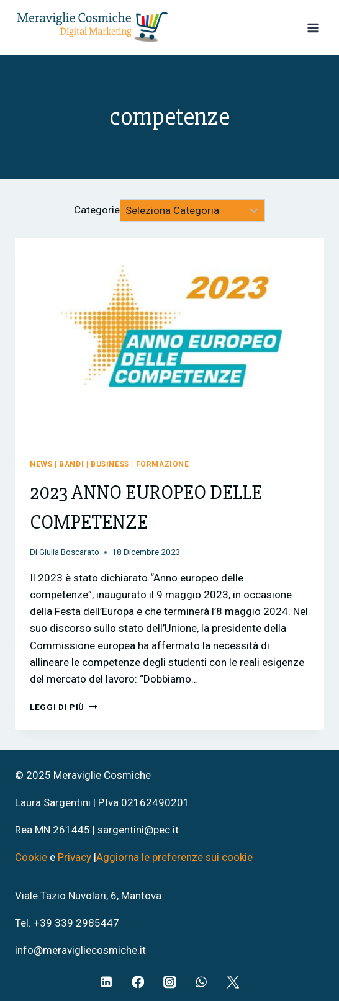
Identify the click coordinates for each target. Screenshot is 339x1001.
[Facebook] (138, 982)
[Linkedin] (106, 982)
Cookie (32, 857)
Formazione (162, 464)
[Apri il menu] (312, 27)
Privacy (74, 857)
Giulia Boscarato (69, 552)
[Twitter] (233, 982)
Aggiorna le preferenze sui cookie (174, 857)
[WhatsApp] (201, 982)
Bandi (71, 464)
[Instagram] (170, 982)
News (41, 464)
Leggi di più (63, 707)
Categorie (97, 210)
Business (110, 464)
